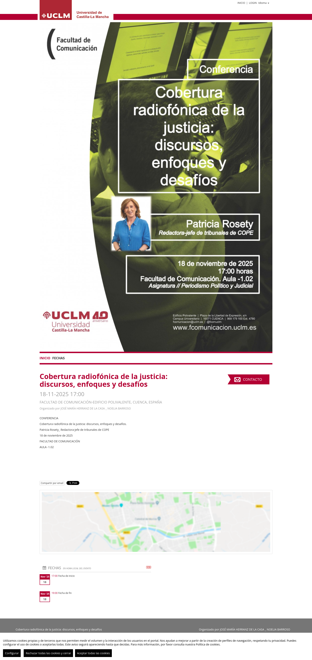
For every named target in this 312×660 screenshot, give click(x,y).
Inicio (241, 3)
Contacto (252, 379)
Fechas (58, 358)
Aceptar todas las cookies (93, 653)
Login (253, 3)
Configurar (12, 653)
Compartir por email (52, 483)
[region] (156, 646)
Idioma (263, 3)
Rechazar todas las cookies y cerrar (48, 653)
